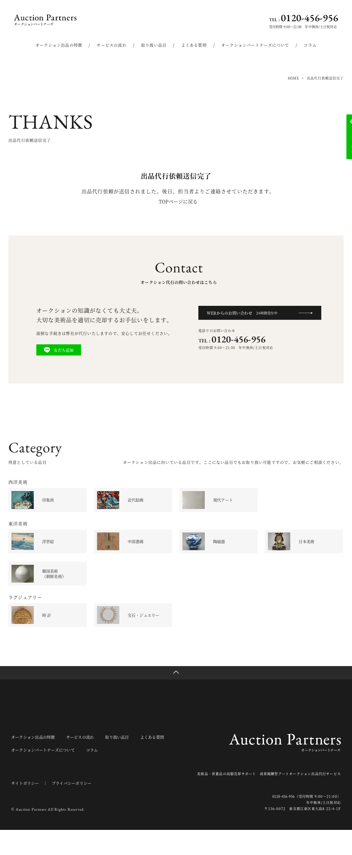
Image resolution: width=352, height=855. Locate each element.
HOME (293, 78)
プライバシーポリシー (75, 808)
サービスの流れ (111, 45)
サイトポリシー (26, 808)
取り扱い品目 (154, 45)
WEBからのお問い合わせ (245, 313)
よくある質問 (194, 45)
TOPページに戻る (178, 201)
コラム (310, 45)
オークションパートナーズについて (255, 45)
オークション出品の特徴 (58, 45)
